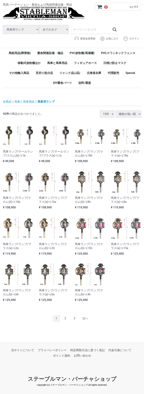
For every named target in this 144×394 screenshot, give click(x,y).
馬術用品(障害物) (20, 53)
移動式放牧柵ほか (29, 63)
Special (130, 73)
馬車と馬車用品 (57, 63)
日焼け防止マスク (114, 63)
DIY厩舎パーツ (62, 83)
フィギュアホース (85, 63)
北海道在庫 (94, 73)
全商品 (7, 101)
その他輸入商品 (19, 73)
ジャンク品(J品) (69, 73)
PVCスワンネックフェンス (118, 53)
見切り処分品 (44, 73)
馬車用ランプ (46, 101)
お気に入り (109, 38)
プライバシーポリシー (52, 350)
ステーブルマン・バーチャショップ (72, 379)
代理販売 (113, 73)
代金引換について (119, 350)
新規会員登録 (84, 38)
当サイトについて (22, 350)
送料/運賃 (84, 83)
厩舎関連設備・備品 (50, 53)
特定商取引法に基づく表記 (87, 350)
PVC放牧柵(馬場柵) (82, 53)
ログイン (131, 38)
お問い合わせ (82, 355)
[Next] (85, 318)
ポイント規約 (61, 355)
